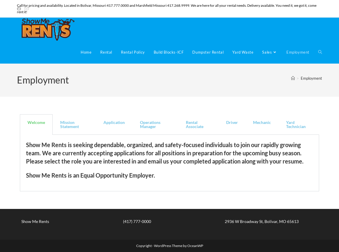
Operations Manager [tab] (150, 124)
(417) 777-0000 (137, 221)
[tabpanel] (169, 163)
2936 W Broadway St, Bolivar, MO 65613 (262, 221)
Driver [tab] (232, 122)
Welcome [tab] (36, 122)
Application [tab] (114, 122)
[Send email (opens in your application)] (26, 9)
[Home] (293, 78)
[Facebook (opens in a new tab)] (20, 9)
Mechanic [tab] (262, 122)
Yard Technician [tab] (296, 124)
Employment (311, 78)
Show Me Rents (35, 221)
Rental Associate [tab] (194, 124)
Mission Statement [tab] (69, 124)
